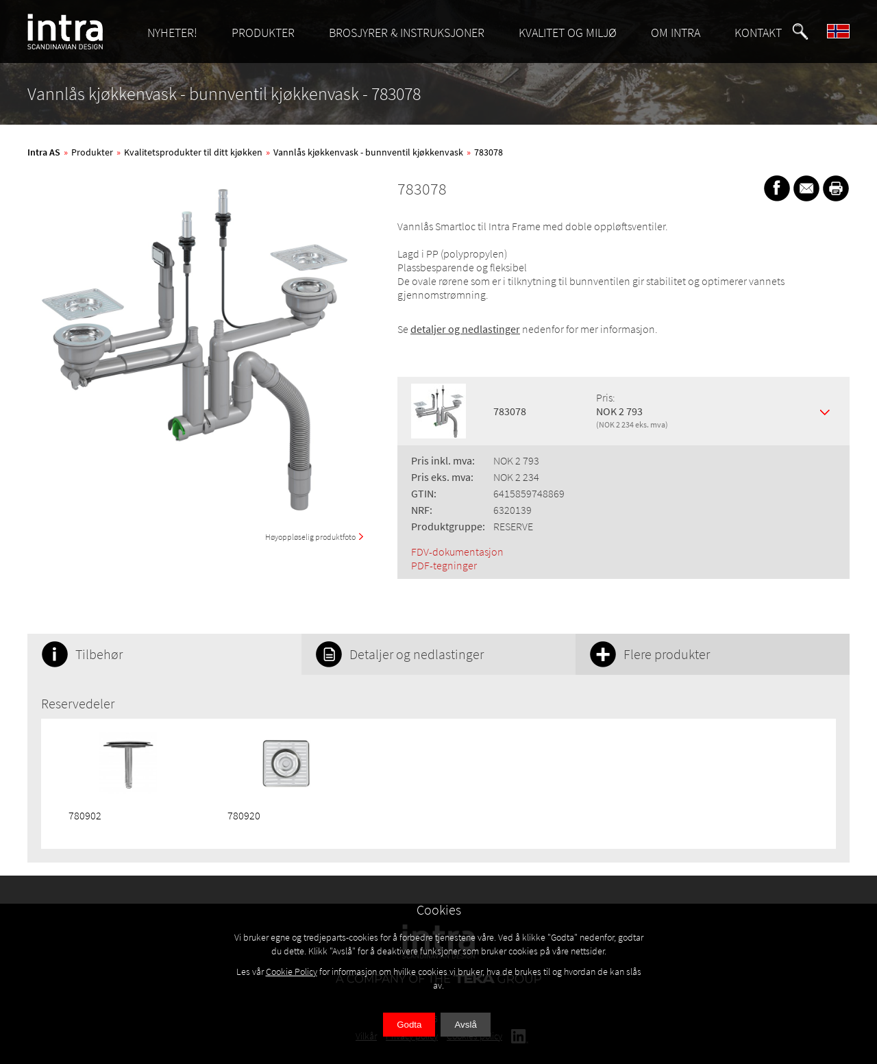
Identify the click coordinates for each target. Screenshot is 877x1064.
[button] (800, 31)
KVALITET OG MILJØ (568, 32)
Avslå (465, 1024)
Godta (409, 1024)
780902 (85, 815)
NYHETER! (172, 32)
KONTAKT (758, 32)
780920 (243, 815)
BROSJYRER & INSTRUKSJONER (406, 32)
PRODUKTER (263, 32)
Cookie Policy (291, 971)
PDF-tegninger (444, 565)
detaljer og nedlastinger (465, 329)
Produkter (92, 152)
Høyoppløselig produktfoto (310, 537)
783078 (488, 152)
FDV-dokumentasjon (457, 551)
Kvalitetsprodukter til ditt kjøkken (193, 152)
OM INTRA (675, 32)
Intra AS (43, 152)
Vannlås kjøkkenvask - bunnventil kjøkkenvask (368, 152)
